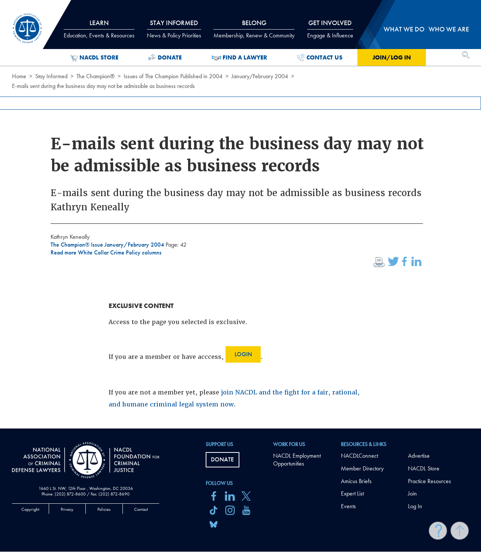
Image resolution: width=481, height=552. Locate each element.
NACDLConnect (359, 456)
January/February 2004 (260, 76)
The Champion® (95, 76)
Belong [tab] (254, 28)
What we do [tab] (404, 29)
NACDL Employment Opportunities (297, 459)
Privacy (67, 509)
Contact (141, 509)
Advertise (419, 456)
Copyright (30, 509)
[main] (240, 214)
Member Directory (362, 468)
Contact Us (319, 57)
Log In (415, 506)
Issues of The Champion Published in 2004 (173, 76)
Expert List (352, 493)
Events (348, 506)
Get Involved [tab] (330, 28)
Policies (104, 509)
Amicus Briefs (356, 481)
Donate (165, 57)
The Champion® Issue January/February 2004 (108, 244)
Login (243, 354)
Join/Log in (391, 57)
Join (412, 493)
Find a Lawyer (239, 57)
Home (19, 76)
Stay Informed (51, 76)
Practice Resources (429, 481)
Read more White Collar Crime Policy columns (106, 252)
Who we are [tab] (449, 29)
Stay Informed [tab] (174, 28)
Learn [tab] (99, 28)
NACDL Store (94, 57)
